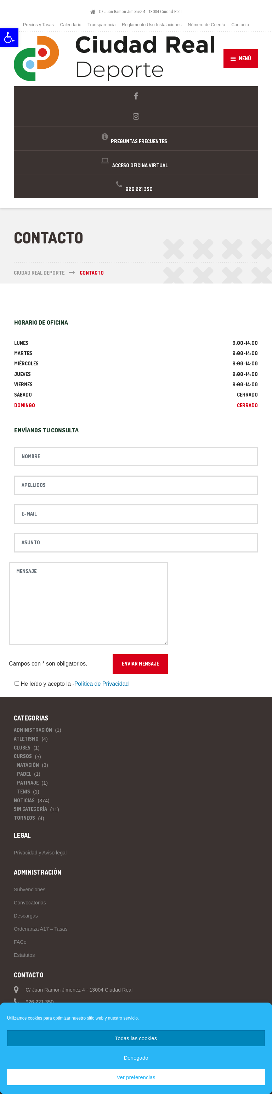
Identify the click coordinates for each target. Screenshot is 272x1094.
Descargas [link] (26, 916)
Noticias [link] (24, 800)
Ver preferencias (136, 1077)
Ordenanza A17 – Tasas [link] (41, 929)
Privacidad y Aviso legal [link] (40, 852)
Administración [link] (33, 730)
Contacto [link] (240, 24)
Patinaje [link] (28, 783)
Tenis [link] (23, 792)
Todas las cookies (136, 1038)
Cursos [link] (23, 756)
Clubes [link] (22, 748)
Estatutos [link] (24, 955)
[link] (9, 37)
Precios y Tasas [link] (38, 24)
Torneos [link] (24, 818)
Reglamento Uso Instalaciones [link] (152, 24)
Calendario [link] (70, 24)
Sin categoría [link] (30, 809)
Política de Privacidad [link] (101, 684)
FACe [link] (20, 942)
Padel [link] (24, 774)
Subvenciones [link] (29, 889)
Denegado (136, 1058)
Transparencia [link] (101, 24)
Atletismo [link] (26, 739)
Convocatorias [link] (30, 902)
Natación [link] (28, 765)
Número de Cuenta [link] (206, 24)
